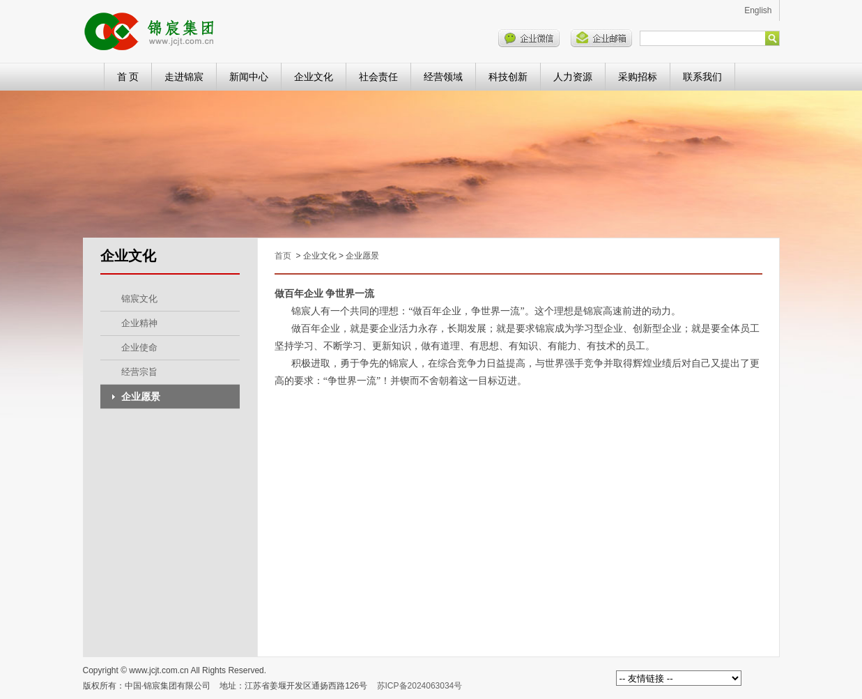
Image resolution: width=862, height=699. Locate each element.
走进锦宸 (183, 76)
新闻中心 (248, 76)
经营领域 (443, 76)
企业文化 (313, 76)
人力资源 (572, 76)
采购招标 (637, 76)
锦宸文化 (139, 298)
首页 (283, 256)
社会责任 (378, 76)
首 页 (128, 76)
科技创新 (508, 76)
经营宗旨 (139, 372)
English (757, 10)
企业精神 (139, 323)
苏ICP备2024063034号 (420, 686)
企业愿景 (140, 396)
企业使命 (139, 347)
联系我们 (702, 76)
